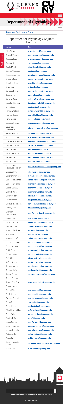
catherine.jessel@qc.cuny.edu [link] (40, 145)
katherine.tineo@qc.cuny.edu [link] (40, 314)
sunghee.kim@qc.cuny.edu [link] (39, 161)
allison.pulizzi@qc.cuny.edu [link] (39, 258)
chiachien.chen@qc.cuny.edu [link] (40, 83)
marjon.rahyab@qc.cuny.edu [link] (40, 270)
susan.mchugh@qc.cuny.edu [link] (40, 192)
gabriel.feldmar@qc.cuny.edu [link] (40, 115)
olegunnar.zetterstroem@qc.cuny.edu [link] (44, 343)
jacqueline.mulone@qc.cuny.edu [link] (41, 222)
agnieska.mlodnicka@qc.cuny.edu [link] (42, 204)
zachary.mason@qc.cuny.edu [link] (40, 188)
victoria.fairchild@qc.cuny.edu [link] (40, 111)
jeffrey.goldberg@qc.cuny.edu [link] (41, 137)
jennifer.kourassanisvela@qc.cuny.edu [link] (44, 167)
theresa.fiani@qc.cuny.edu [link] (39, 119)
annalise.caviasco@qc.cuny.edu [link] (41, 75)
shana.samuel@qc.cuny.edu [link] (39, 290)
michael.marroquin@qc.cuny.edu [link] (41, 184)
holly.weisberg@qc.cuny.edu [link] (40, 334)
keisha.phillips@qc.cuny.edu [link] (39, 242)
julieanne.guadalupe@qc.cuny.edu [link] (42, 141)
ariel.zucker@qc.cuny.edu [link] (39, 348)
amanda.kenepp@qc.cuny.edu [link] (40, 153)
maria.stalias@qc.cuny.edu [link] (39, 306)
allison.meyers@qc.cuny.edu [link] (40, 196)
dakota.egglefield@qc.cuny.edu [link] (41, 103)
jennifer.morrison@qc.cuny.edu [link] (41, 213)
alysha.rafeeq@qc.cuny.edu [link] (39, 262)
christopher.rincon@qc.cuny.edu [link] (41, 274)
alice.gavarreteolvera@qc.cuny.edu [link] (43, 128)
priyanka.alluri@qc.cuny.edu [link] (39, 51)
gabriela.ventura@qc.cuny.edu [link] (41, 330)
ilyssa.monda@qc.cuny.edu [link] (39, 208)
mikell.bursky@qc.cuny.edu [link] (39, 67)
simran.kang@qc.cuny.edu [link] (39, 149)
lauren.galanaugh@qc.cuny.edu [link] (41, 123)
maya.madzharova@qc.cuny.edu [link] (41, 176)
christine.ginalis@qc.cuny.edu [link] (40, 133)
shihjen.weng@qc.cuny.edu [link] (39, 338)
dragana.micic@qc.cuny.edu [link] (39, 200)
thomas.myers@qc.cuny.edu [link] (40, 226)
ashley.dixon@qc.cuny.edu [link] (39, 95)
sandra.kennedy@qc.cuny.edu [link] (40, 157)
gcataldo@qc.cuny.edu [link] (37, 71)
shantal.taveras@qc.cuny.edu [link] (40, 298)
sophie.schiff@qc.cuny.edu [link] (39, 294)
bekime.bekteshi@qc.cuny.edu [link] (41, 55)
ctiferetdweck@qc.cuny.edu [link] (40, 310)
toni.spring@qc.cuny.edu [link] (38, 302)
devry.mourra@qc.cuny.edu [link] (39, 218)
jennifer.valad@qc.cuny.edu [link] (39, 322)
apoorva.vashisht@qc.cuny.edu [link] (41, 326)
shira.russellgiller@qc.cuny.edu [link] (41, 282)
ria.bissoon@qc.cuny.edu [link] (38, 63)
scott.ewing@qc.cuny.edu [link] (39, 107)
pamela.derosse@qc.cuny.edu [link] (40, 91)
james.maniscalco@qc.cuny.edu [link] (41, 180)
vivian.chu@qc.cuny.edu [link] (38, 87)
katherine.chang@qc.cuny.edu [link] (40, 79)
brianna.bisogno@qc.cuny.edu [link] (40, 59)
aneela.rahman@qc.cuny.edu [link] (40, 266)
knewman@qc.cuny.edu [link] (38, 230)
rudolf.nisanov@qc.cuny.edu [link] (40, 238)
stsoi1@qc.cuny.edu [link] (36, 318)
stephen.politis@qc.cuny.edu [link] (40, 250)
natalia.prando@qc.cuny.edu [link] (40, 254)
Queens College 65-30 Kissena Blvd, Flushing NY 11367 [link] (31, 394)
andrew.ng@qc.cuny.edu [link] (38, 234)
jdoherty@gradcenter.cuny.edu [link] (41, 99)
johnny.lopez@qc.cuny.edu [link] (39, 172)
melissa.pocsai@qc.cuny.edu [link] (40, 246)
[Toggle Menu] (60, 16)
